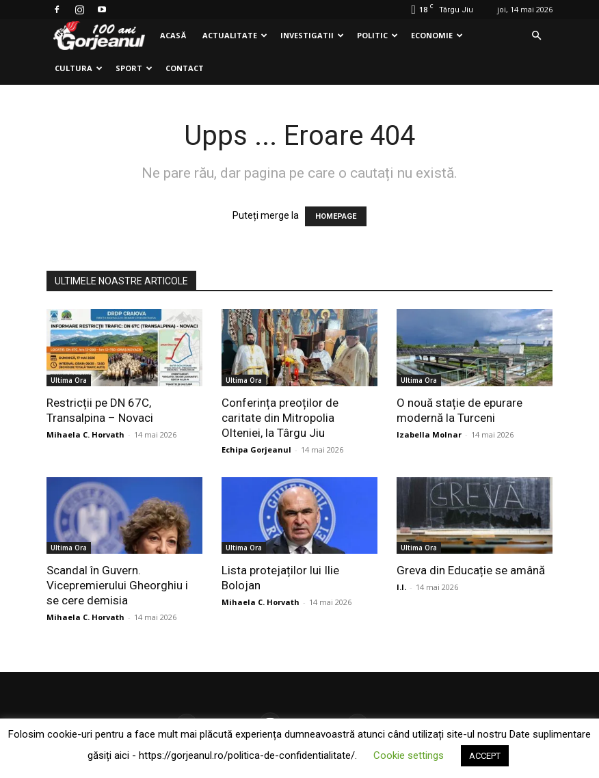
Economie (437, 35)
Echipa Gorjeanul (256, 449)
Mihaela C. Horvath (85, 434)
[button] (536, 35)
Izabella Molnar (429, 434)
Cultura (79, 68)
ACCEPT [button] (485, 756)
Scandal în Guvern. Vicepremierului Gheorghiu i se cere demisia (117, 585)
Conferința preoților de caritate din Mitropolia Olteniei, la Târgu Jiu (280, 418)
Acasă (173, 35)
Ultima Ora (69, 380)
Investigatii (312, 35)
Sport (134, 68)
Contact (184, 68)
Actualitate (234, 35)
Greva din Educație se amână (471, 570)
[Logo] (99, 36)
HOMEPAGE (335, 216)
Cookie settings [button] (408, 755)
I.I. (401, 587)
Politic (377, 35)
